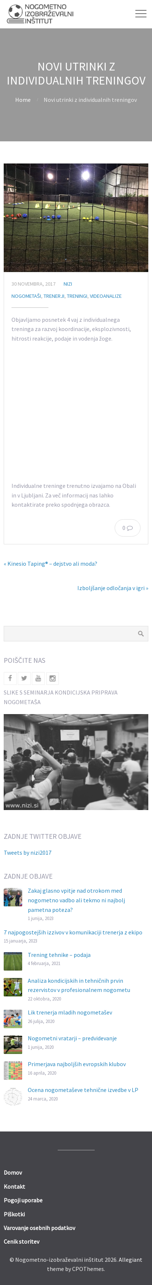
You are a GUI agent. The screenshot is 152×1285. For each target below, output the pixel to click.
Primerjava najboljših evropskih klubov (77, 1064)
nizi (68, 283)
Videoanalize (106, 296)
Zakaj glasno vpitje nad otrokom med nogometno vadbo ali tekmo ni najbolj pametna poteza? (76, 900)
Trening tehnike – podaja (59, 954)
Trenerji (54, 296)
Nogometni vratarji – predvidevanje (72, 1038)
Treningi (77, 296)
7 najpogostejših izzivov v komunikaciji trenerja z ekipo (73, 932)
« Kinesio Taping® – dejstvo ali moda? (50, 563)
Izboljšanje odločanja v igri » (112, 588)
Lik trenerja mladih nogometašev (70, 1012)
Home (23, 99)
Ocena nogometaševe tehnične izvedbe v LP (83, 1089)
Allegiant (130, 1259)
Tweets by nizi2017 (27, 852)
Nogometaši (26, 296)
